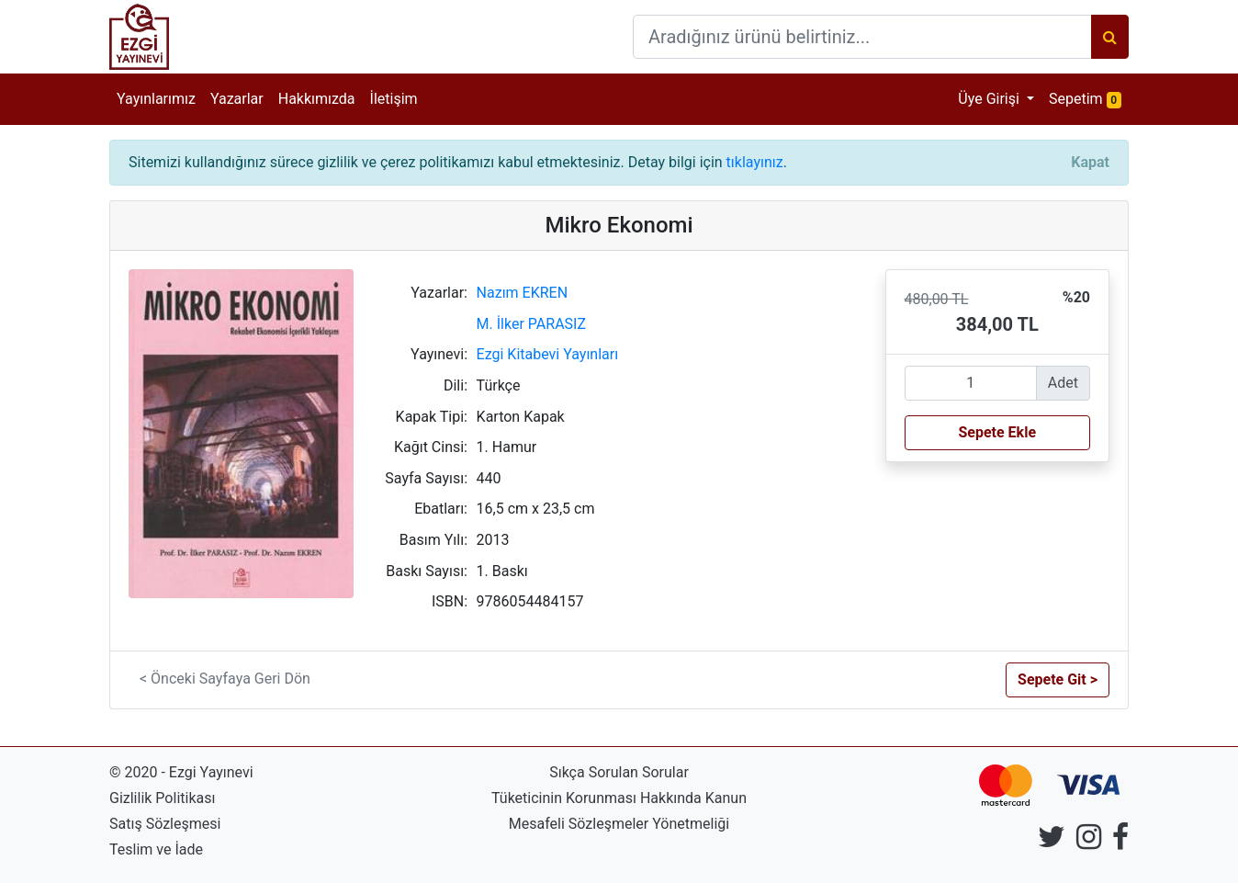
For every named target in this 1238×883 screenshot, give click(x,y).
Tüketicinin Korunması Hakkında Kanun (619, 798)
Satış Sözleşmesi (164, 823)
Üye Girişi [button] (990, 99)
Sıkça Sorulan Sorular (619, 772)
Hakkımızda (316, 99)
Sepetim (1089, 97)
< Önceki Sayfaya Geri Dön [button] (225, 678)
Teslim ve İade (156, 849)
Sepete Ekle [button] (997, 432)
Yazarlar (237, 99)
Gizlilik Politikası (162, 798)
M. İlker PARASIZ (531, 324)
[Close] (1090, 163)
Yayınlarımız (156, 99)
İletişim (394, 99)
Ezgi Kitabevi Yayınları (548, 354)
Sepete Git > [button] (1057, 679)
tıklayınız (754, 162)
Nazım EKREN (522, 292)
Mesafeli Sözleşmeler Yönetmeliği (619, 823)
